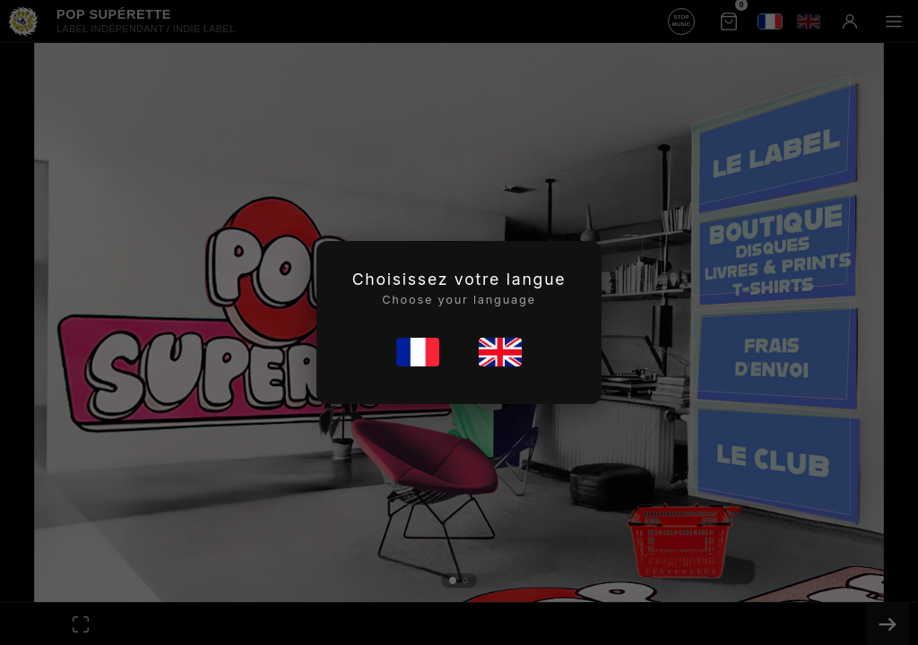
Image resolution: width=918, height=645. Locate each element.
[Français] (417, 352)
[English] (500, 352)
